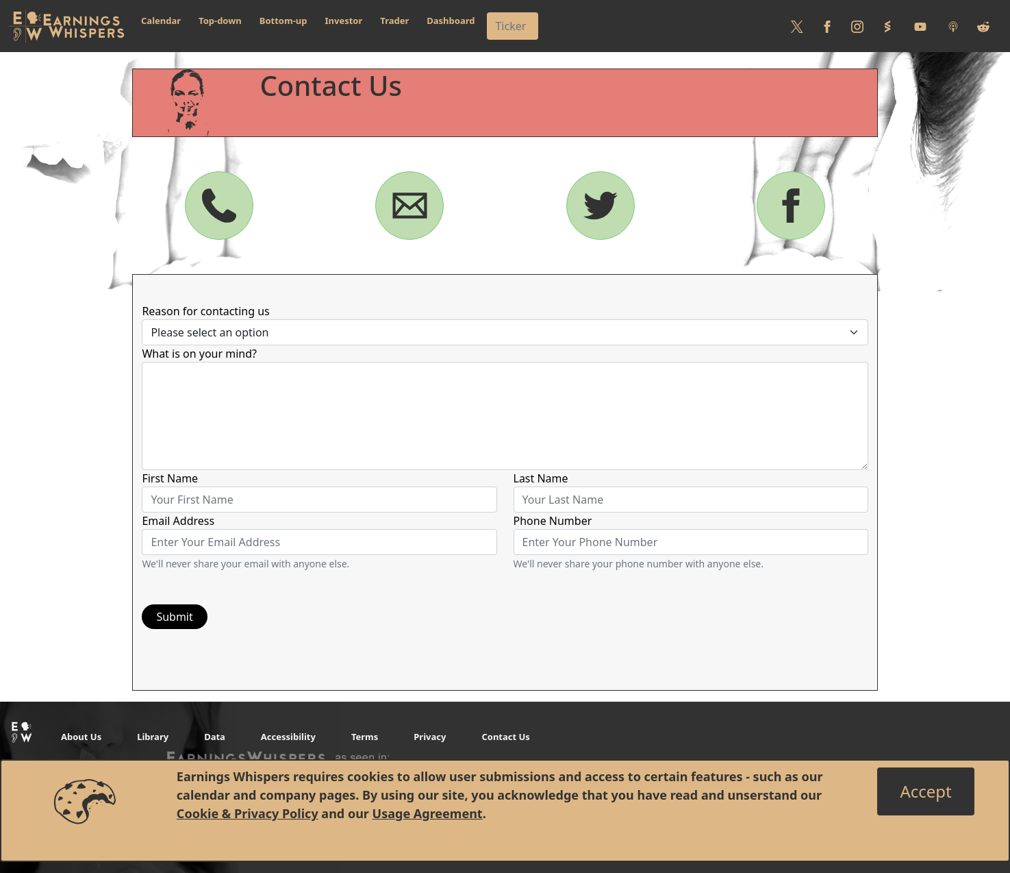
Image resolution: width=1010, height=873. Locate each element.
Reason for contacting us (205, 311)
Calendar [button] (161, 20)
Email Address (178, 520)
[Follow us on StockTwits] (887, 26)
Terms (364, 736)
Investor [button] (344, 20)
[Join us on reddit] (983, 26)
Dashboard (451, 20)
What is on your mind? (199, 353)
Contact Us (505, 736)
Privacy (430, 736)
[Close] (925, 791)
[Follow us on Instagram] (857, 26)
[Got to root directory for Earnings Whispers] (66, 26)
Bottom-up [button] (283, 20)
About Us (81, 736)
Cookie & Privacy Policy (247, 813)
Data (214, 736)
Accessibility (288, 736)
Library (152, 736)
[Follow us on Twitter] (797, 26)
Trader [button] (394, 20)
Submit (174, 616)
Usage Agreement (428, 813)
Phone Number (553, 520)
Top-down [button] (220, 20)
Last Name (541, 478)
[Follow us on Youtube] (920, 26)
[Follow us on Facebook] (827, 26)
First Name (170, 478)
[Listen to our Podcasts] (953, 26)
